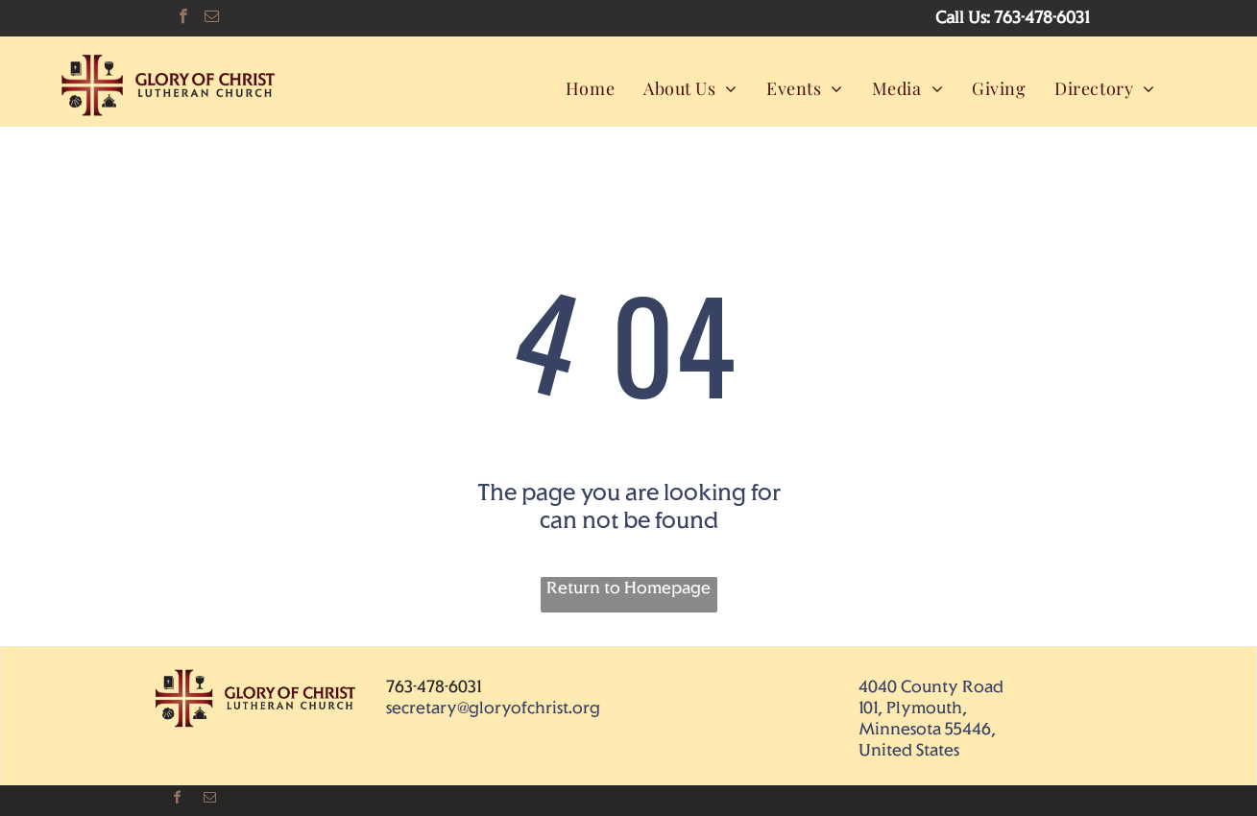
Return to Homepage (628, 587)
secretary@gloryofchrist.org (493, 707)
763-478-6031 (1041, 17)
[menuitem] (590, 88)
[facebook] (183, 18)
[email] (212, 18)
